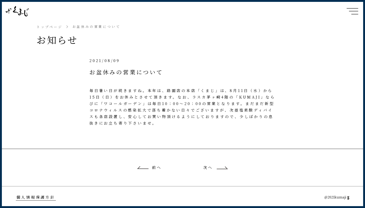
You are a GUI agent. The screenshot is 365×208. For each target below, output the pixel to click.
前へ (157, 167)
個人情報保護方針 (35, 197)
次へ (208, 167)
